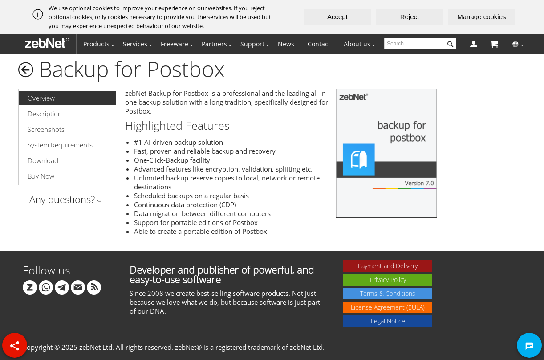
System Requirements (60, 144)
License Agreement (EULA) (388, 307)
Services (135, 44)
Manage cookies (481, 16)
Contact (319, 44)
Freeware (174, 44)
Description (45, 113)
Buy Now (41, 176)
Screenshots (46, 129)
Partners (214, 44)
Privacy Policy (388, 279)
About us (357, 44)
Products (96, 44)
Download (43, 160)
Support (252, 44)
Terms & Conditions (387, 293)
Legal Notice (388, 321)
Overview (41, 98)
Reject (409, 16)
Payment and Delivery (388, 266)
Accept (337, 16)
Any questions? (62, 199)
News (286, 44)
